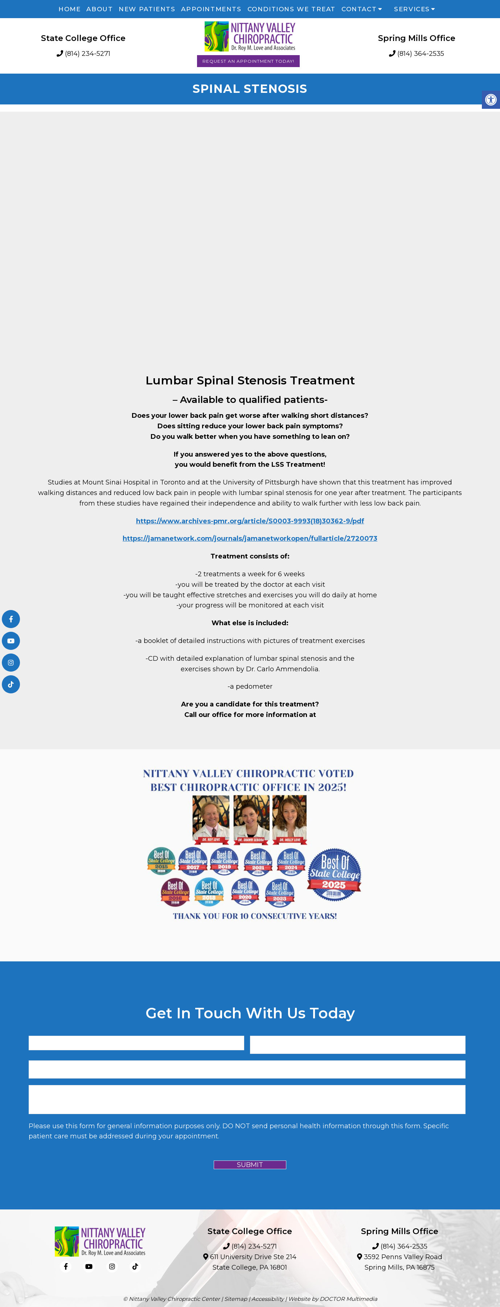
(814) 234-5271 (87, 54)
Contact (359, 9)
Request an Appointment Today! (248, 61)
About (99, 9)
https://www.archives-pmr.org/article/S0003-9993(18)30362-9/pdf (250, 521)
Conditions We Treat (291, 9)
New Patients (147, 9)
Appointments (211, 9)
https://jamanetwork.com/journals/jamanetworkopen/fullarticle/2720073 (250, 539)
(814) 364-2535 (420, 54)
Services (412, 9)
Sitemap (235, 1298)
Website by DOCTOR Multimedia (332, 1298)
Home (69, 9)
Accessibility (267, 1298)
